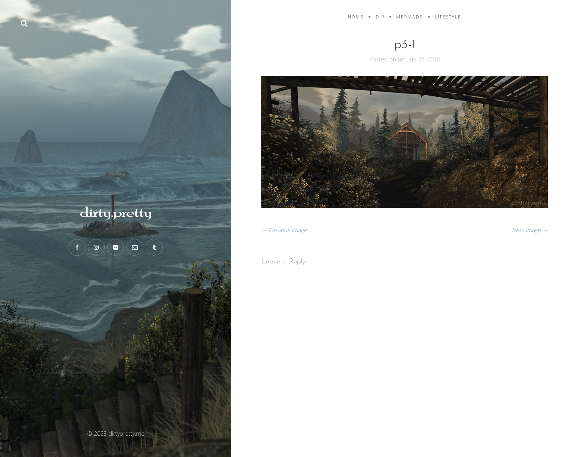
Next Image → (530, 230)
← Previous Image (284, 230)
